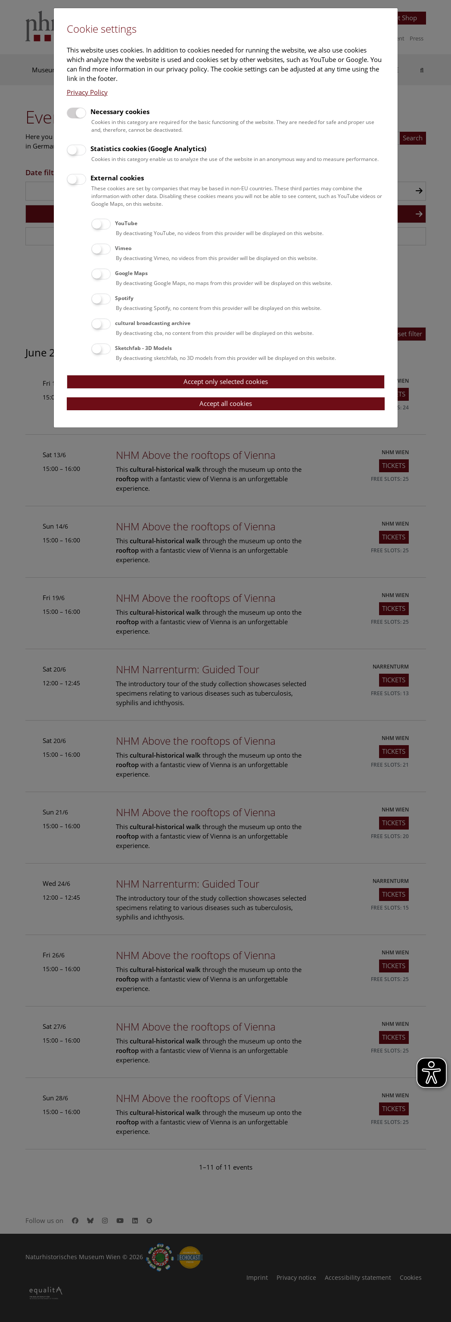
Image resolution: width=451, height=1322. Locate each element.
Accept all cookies (225, 403)
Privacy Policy (87, 92)
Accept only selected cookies (226, 381)
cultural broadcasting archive (152, 323)
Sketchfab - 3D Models (143, 348)
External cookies (117, 177)
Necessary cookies (119, 111)
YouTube (126, 223)
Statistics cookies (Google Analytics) (148, 148)
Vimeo (123, 248)
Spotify (124, 298)
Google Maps (131, 273)
